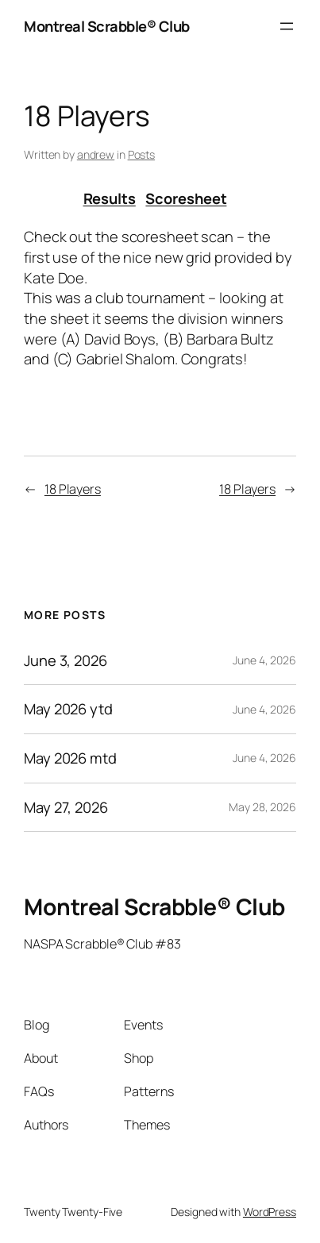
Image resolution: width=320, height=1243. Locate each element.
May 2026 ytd (68, 709)
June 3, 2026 (65, 660)
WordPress (269, 1211)
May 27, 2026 (66, 807)
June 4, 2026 (264, 660)
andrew (95, 154)
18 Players (72, 489)
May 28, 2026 (262, 806)
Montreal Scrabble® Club (107, 26)
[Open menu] (286, 26)
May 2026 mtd (70, 758)
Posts (142, 154)
